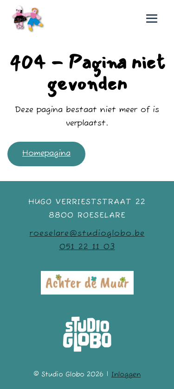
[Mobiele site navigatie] (152, 18)
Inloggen (126, 374)
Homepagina (46, 153)
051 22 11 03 (87, 247)
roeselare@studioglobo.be (87, 233)
